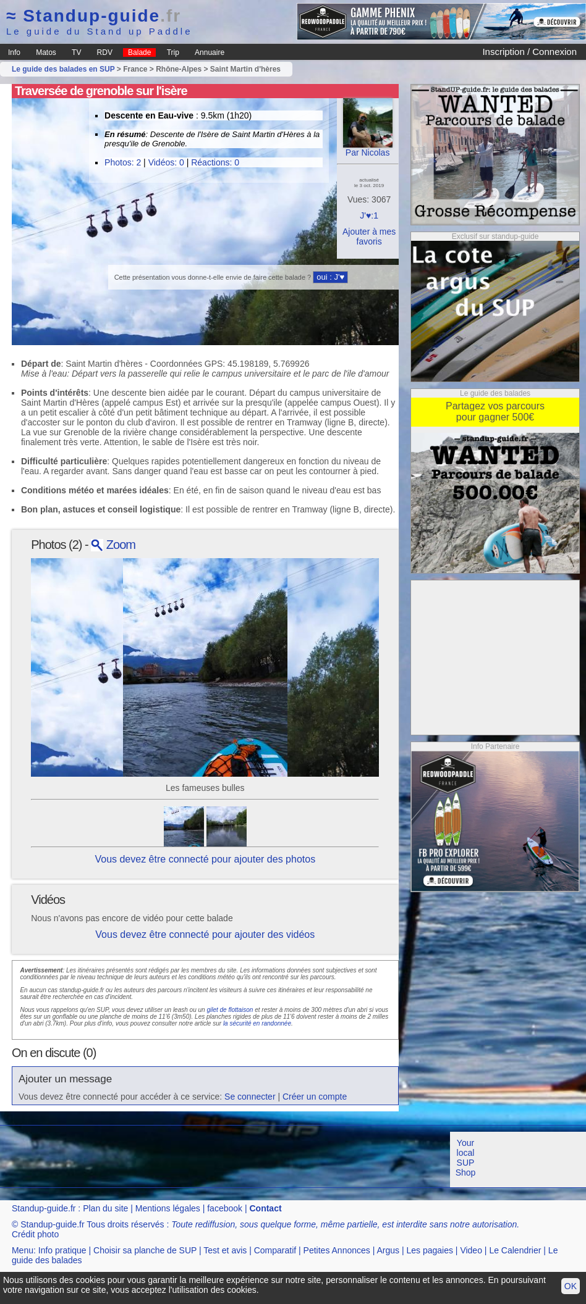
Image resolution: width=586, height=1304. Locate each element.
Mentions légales (167, 1208)
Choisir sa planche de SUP (145, 1250)
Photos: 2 (122, 162)
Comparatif (275, 1250)
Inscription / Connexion (529, 51)
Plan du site (105, 1208)
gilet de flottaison (229, 1009)
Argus (387, 1250)
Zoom (113, 544)
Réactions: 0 (215, 162)
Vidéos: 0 (166, 162)
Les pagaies (429, 1250)
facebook (224, 1208)
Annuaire (209, 52)
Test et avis (225, 1250)
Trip (173, 52)
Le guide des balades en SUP (63, 69)
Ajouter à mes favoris (369, 236)
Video (471, 1250)
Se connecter (250, 1096)
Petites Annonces (337, 1250)
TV (76, 52)
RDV (105, 52)
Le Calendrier (515, 1250)
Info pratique (62, 1250)
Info (14, 52)
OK (570, 1286)
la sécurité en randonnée (257, 1023)
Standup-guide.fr (44, 1208)
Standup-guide (93, 15)
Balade (139, 52)
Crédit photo (35, 1234)
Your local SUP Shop (466, 1157)
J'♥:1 (369, 215)
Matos (46, 52)
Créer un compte (314, 1096)
